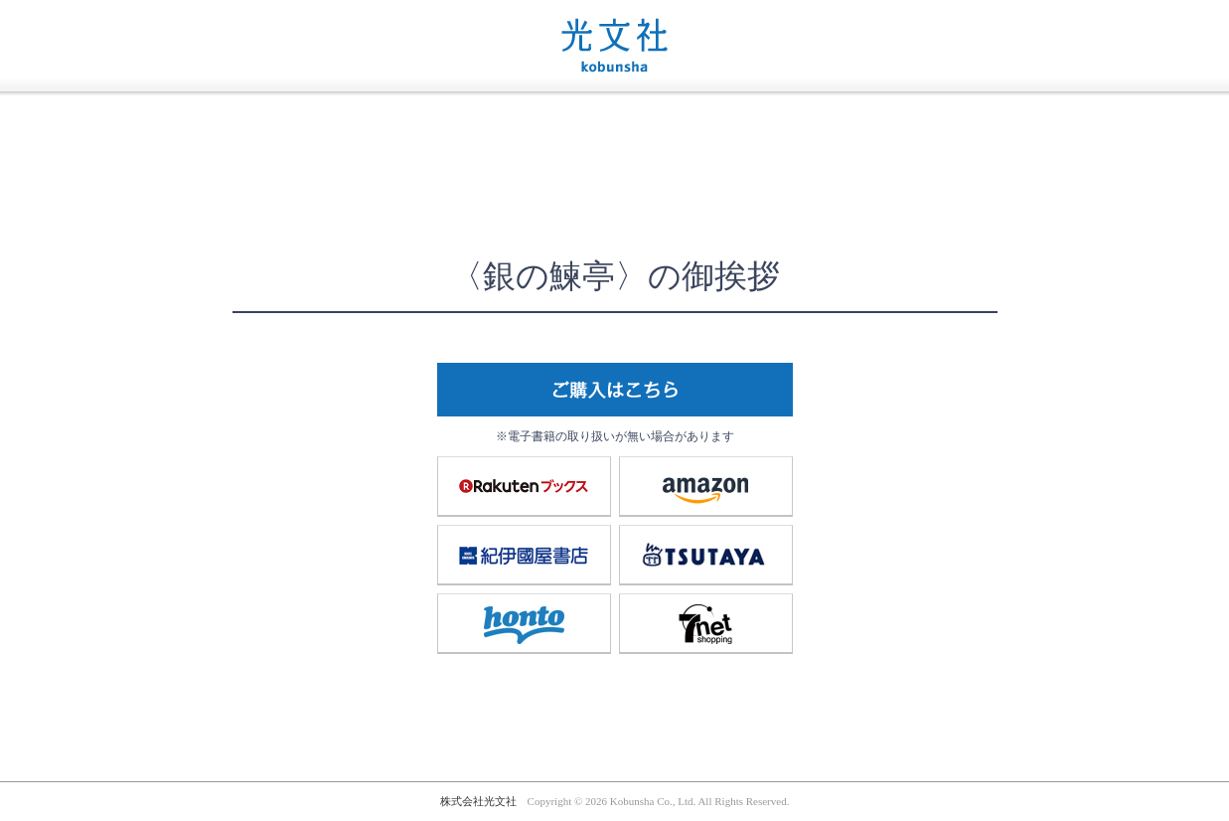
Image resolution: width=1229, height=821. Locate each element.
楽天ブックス (523, 486)
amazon (705, 486)
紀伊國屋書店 (523, 554)
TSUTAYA (705, 554)
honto (523, 623)
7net (705, 623)
